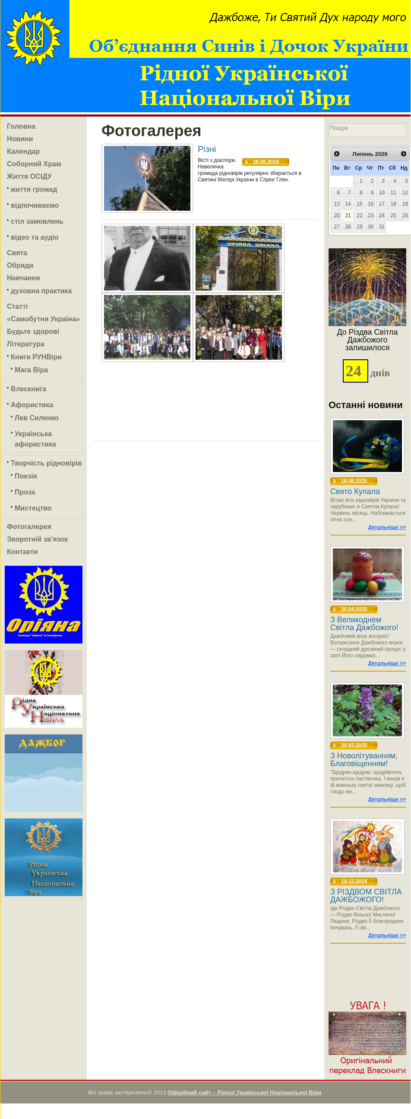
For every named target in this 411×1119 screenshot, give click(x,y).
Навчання (23, 278)
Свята (17, 253)
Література (25, 344)
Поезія (26, 476)
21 (348, 215)
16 (370, 204)
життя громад (34, 189)
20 (337, 215)
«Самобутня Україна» (43, 319)
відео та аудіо (35, 237)
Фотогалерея (29, 526)
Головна (21, 126)
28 (348, 227)
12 (405, 193)
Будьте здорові (33, 331)
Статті (17, 306)
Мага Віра (31, 370)
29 (359, 227)
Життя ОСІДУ (29, 176)
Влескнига (28, 389)
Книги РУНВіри (36, 357)
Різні (207, 148)
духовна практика (41, 291)
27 (337, 227)
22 (359, 215)
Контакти (22, 551)
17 (382, 204)
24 (382, 215)
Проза (25, 492)
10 (382, 193)
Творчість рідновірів (46, 463)
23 (370, 215)
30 (370, 227)
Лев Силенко (37, 418)
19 (405, 204)
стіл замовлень (37, 221)
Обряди (20, 265)
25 (393, 215)
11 (393, 193)
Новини (20, 139)
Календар (23, 151)
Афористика (32, 405)
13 (337, 204)
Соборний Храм (34, 164)
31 (382, 227)
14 (348, 204)
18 (393, 204)
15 (359, 204)
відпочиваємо (35, 205)
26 (405, 215)
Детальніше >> (387, 527)
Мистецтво (33, 508)
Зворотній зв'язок (37, 539)
